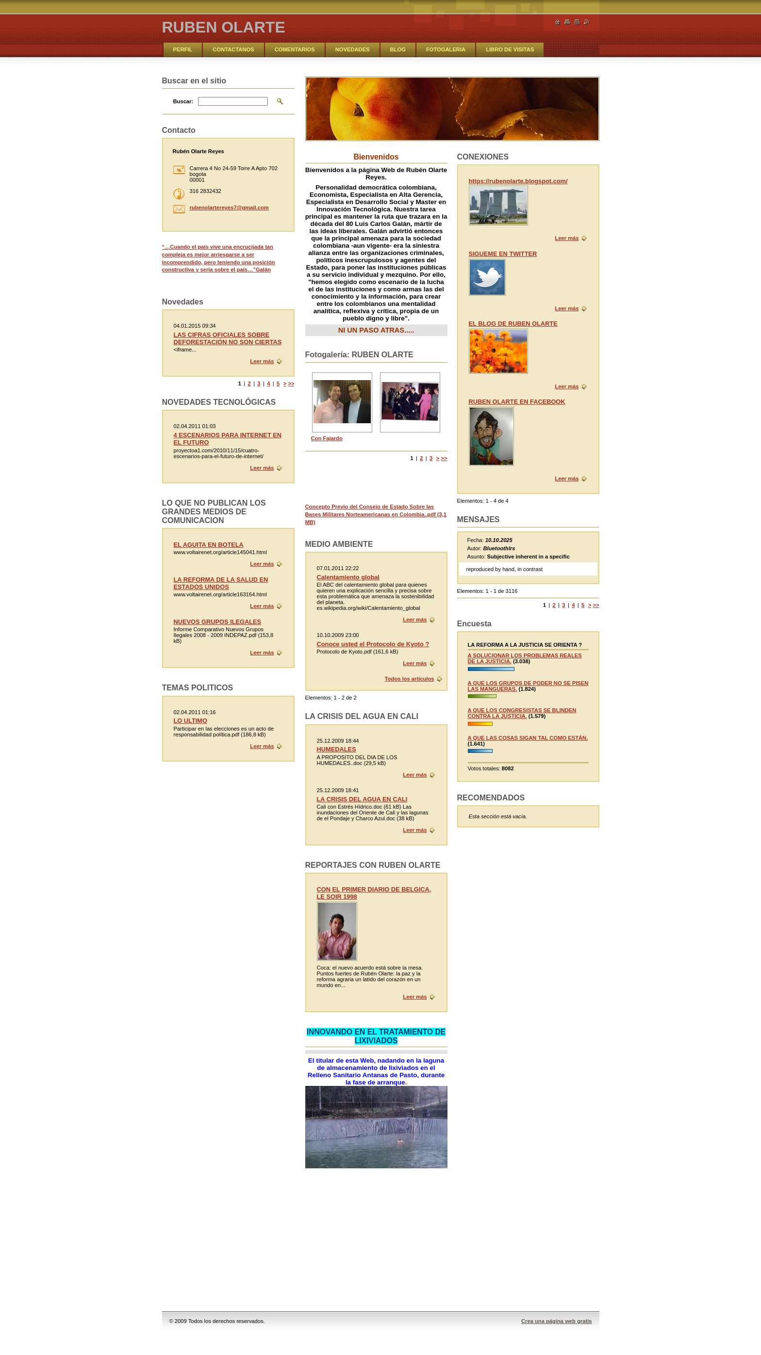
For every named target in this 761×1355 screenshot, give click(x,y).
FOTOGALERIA (445, 49)
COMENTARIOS (295, 49)
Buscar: (183, 101)
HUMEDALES (336, 749)
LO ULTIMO (190, 720)
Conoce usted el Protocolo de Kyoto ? (373, 644)
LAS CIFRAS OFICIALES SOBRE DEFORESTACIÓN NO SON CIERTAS (228, 338)
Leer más (567, 238)
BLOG (398, 49)
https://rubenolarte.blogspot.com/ (518, 181)
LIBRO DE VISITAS (510, 49)
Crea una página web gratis (556, 1321)
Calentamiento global (348, 577)
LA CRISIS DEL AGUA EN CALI (362, 799)
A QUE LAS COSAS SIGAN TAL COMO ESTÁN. (528, 738)
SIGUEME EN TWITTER (503, 253)
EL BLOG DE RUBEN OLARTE (513, 323)
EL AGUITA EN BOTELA (209, 544)
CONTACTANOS (233, 49)
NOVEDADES (352, 49)
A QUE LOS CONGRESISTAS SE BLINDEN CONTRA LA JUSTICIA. (522, 713)
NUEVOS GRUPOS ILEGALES (218, 621)
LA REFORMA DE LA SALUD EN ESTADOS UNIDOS (221, 583)
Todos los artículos (409, 679)
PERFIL (183, 49)
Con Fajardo (327, 438)
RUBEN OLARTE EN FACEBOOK (517, 401)
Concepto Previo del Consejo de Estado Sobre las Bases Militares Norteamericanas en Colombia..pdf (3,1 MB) (376, 514)
